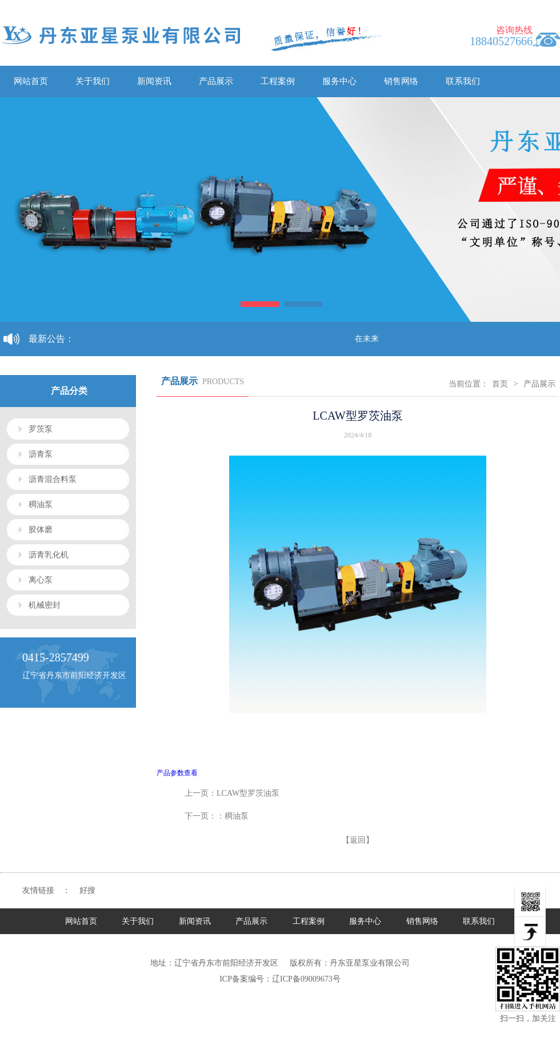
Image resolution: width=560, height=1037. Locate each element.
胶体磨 (41, 529)
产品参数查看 (177, 773)
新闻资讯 (154, 81)
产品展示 (216, 81)
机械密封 (45, 605)
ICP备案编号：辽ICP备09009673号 (280, 979)
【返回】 (358, 840)
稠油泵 (41, 504)
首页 (500, 384)
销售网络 (401, 81)
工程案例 (278, 81)
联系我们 (463, 81)
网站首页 (31, 81)
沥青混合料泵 (53, 479)
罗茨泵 (41, 429)
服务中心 (339, 81)
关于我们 (92, 81)
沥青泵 (41, 454)
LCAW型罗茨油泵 (248, 793)
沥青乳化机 (49, 555)
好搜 (87, 890)
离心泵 (41, 580)
